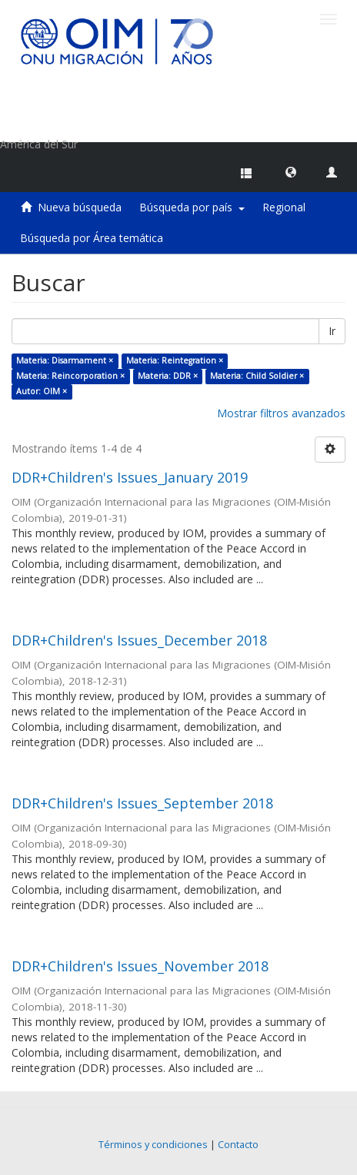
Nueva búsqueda (80, 207)
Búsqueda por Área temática (91, 238)
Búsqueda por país (192, 207)
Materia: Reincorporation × (70, 375)
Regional (283, 207)
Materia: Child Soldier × (257, 375)
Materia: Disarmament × (64, 360)
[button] (291, 171)
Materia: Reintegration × (174, 360)
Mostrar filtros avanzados (281, 413)
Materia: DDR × (168, 375)
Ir (332, 331)
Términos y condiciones (153, 1144)
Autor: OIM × (41, 391)
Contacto (238, 1144)
